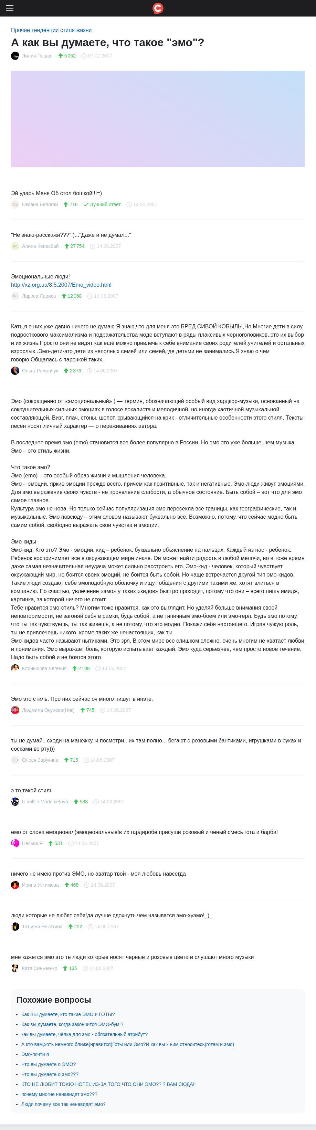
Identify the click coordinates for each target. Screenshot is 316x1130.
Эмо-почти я (35, 1054)
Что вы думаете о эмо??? (49, 1074)
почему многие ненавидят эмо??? (59, 1094)
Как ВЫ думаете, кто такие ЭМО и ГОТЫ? (68, 1014)
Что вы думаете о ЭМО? (48, 1064)
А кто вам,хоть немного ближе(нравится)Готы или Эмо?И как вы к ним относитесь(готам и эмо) (127, 1044)
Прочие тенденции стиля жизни (51, 30)
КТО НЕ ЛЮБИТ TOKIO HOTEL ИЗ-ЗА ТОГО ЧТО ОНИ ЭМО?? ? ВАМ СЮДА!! (108, 1084)
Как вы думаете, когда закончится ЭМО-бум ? (72, 1024)
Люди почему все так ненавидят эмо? (63, 1104)
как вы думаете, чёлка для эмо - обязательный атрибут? (84, 1034)
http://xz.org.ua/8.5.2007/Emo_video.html (61, 285)
